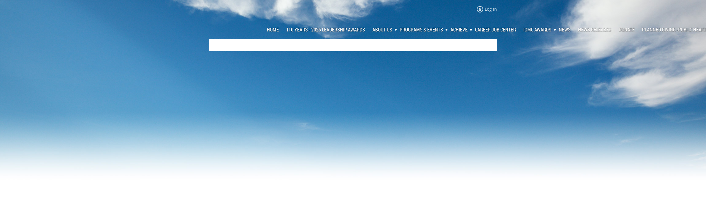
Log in (491, 9)
